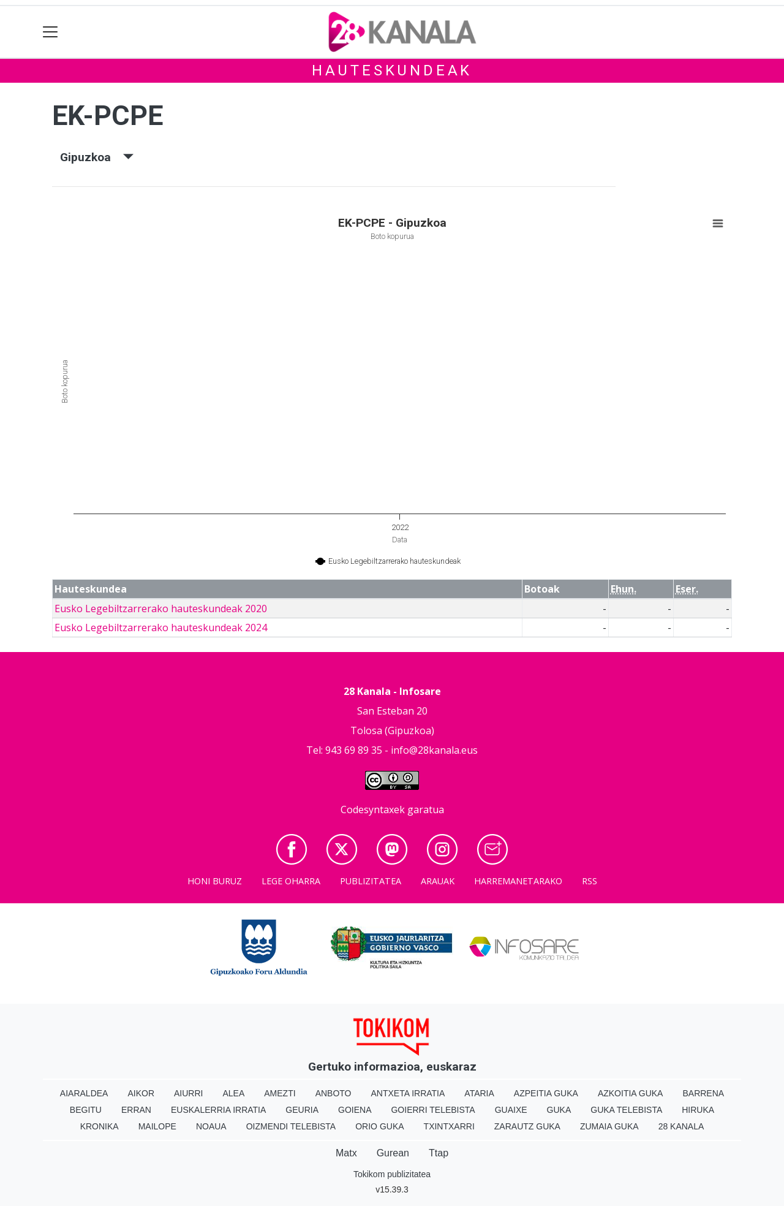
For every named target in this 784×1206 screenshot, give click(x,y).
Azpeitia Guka (546, 1093)
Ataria (479, 1093)
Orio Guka (379, 1126)
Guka (559, 1110)
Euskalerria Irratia (218, 1110)
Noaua (211, 1126)
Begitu (86, 1110)
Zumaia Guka (609, 1126)
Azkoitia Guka (630, 1093)
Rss (589, 881)
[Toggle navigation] (50, 32)
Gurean (393, 1153)
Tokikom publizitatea (392, 1174)
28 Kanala (681, 1126)
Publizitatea (370, 881)
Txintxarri (449, 1126)
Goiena (354, 1110)
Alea (233, 1093)
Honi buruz (214, 881)
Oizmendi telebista (291, 1126)
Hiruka (698, 1110)
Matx (346, 1153)
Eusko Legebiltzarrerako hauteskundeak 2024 (161, 627)
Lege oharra (291, 881)
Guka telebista (626, 1110)
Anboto (333, 1093)
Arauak (437, 881)
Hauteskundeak (392, 70)
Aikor (140, 1093)
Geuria (301, 1110)
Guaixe (511, 1110)
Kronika (99, 1126)
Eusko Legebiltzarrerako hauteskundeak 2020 (161, 608)
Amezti (279, 1093)
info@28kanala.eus (434, 750)
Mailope (157, 1126)
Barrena (703, 1093)
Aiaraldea (84, 1093)
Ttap (438, 1153)
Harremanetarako (518, 881)
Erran (136, 1110)
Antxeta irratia (408, 1093)
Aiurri (188, 1093)
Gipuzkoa (97, 157)
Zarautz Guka (527, 1126)
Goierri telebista (433, 1110)
